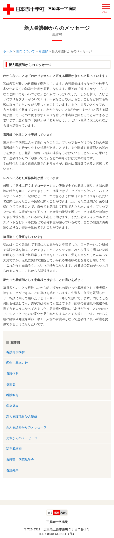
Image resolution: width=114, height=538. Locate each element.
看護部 (57, 35)
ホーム (7, 51)
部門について (25, 51)
